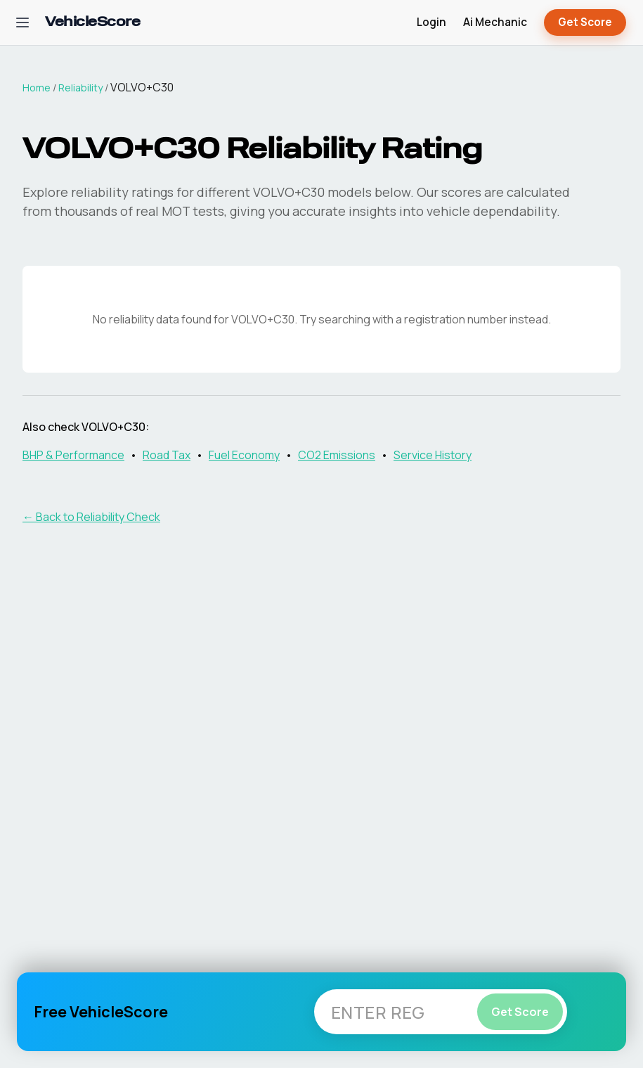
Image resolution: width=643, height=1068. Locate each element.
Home (36, 87)
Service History (433, 455)
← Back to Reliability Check (91, 517)
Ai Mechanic (495, 22)
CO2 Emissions (336, 455)
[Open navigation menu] (22, 22)
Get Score (585, 23)
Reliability (80, 87)
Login (431, 22)
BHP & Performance (73, 455)
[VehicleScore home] (92, 23)
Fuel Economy (244, 455)
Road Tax (166, 455)
